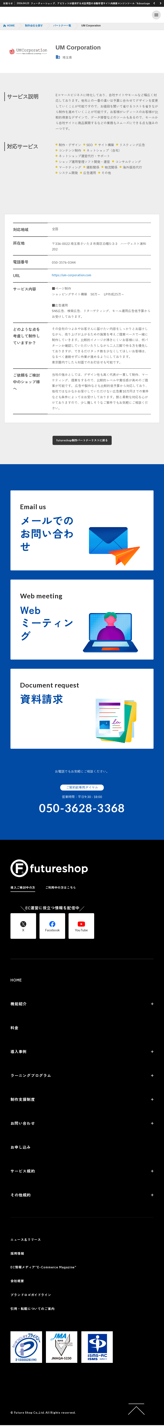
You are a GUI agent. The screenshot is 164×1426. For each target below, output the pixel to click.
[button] (154, 3)
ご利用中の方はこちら (60, 888)
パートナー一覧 (62, 25)
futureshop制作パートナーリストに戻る (82, 441)
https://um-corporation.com (71, 275)
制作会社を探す (34, 25)
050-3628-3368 (82, 808)
